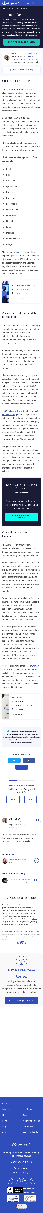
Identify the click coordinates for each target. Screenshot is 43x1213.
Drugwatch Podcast (31, 1121)
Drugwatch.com (11, 3)
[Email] (38, 820)
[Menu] (40, 3)
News (4, 1121)
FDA (4, 1115)
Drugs (4, 1126)
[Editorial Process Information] (13, 854)
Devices (26, 1115)
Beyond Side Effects (31, 1132)
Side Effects (27, 1126)
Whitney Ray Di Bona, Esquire (20, 879)
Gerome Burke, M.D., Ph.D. (28, 54)
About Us (6, 1132)
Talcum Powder (13, 9)
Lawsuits (6, 1109)
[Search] (34, 3)
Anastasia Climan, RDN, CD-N (20, 860)
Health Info (27, 1109)
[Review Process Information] (24, 873)
